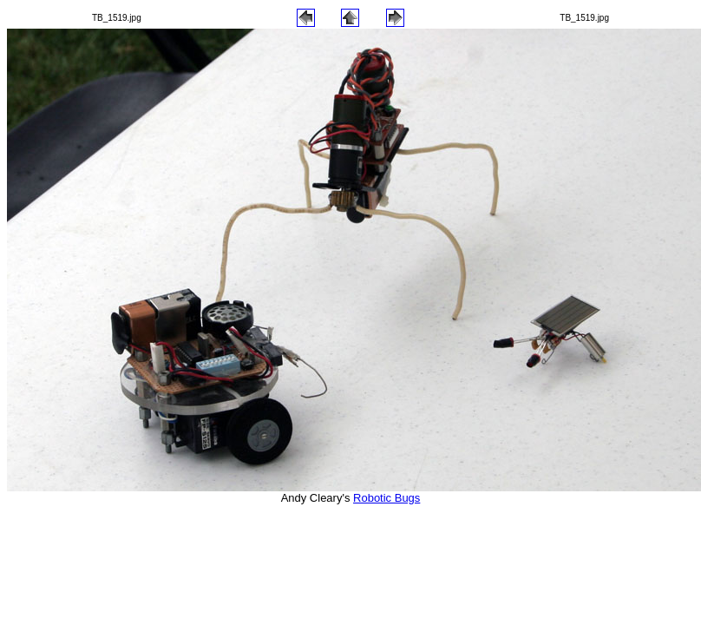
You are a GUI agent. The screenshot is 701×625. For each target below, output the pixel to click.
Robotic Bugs (386, 497)
